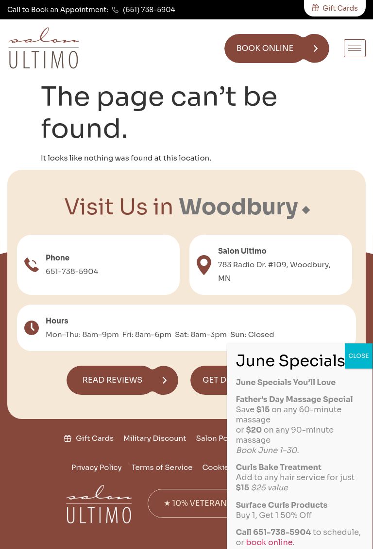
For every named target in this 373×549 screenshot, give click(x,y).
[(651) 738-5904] (115, 10)
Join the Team (282, 438)
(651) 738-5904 (149, 9)
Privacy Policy (96, 467)
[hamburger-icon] (355, 48)
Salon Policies (222, 438)
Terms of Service (162, 467)
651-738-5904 (72, 271)
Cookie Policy (227, 467)
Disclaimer (282, 467)
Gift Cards (95, 438)
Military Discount (154, 438)
